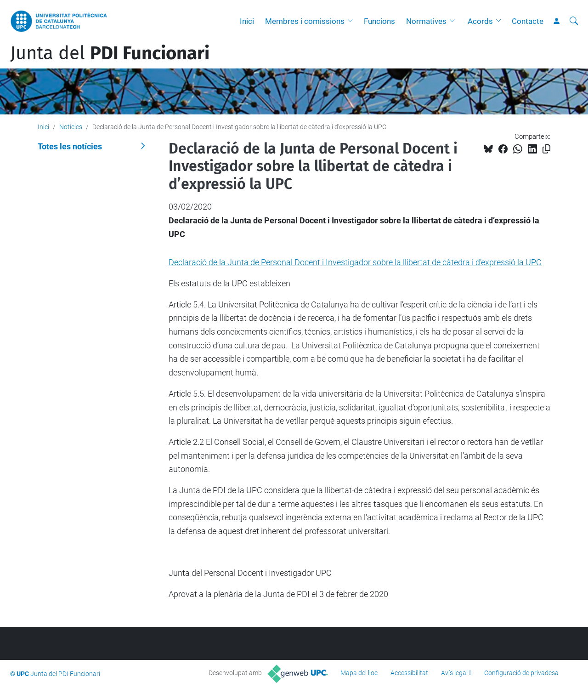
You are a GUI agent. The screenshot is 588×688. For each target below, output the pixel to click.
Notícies (70, 127)
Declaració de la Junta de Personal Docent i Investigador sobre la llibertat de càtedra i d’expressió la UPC (355, 262)
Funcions (379, 21)
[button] (352, 21)
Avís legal (454, 673)
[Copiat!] (546, 149)
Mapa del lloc (359, 673)
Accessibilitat (409, 673)
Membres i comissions (305, 21)
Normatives (426, 21)
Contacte (527, 21)
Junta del (109, 53)
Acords (480, 21)
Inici (247, 21)
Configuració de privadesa (521, 673)
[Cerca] (574, 21)
